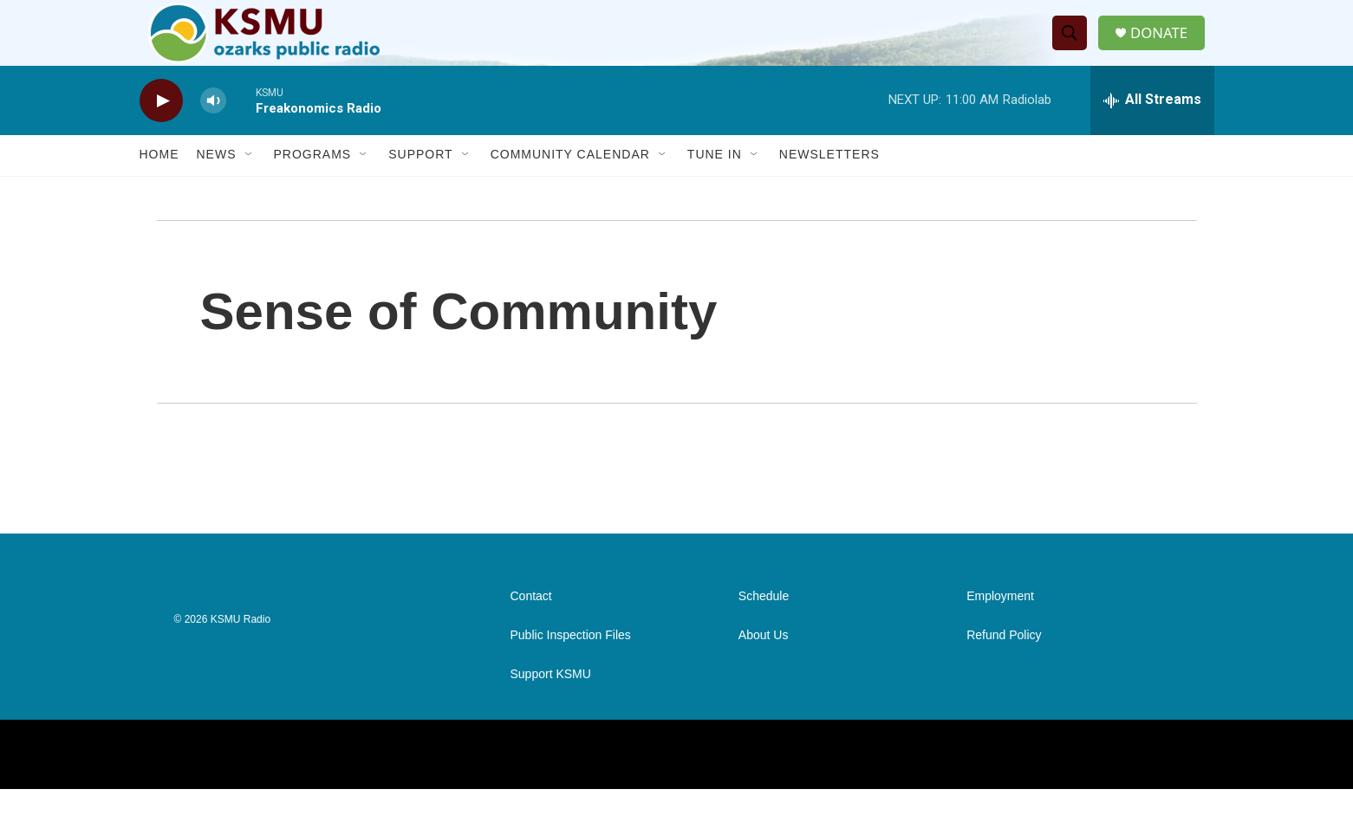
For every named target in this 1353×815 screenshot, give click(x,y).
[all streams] (1152, 125)
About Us (763, 661)
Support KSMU (551, 700)
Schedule (763, 622)
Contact (531, 622)
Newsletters (829, 180)
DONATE (1165, 45)
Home (159, 180)
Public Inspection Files (571, 661)
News (217, 180)
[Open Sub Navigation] (250, 180)
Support (420, 180)
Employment (1000, 622)
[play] (161, 126)
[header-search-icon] (1074, 46)
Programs (313, 180)
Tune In (714, 180)
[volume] (213, 126)
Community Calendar (570, 180)
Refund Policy (1003, 661)
